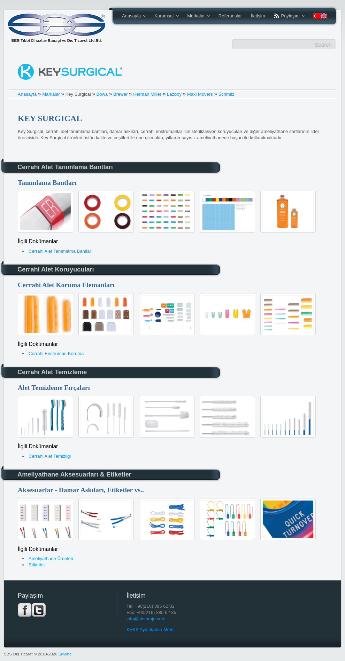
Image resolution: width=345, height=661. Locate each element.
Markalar (196, 16)
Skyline (65, 654)
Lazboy (174, 94)
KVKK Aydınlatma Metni (151, 629)
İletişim (258, 15)
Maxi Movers (200, 94)
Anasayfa (131, 16)
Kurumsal (164, 16)
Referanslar (230, 15)
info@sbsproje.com (146, 618)
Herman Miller (147, 94)
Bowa (102, 94)
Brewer (120, 94)
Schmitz (226, 94)
